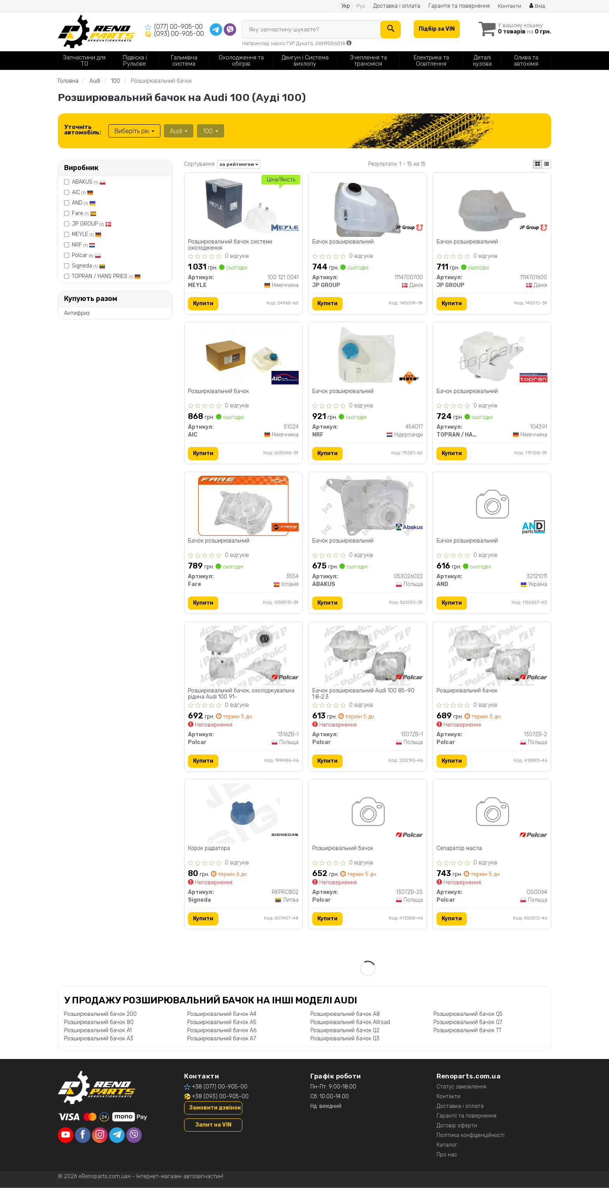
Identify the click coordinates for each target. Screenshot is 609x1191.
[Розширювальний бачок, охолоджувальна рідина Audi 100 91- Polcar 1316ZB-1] (243, 657)
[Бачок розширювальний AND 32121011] (492, 507)
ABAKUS (89, 182)
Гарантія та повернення (458, 6)
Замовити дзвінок (215, 1111)
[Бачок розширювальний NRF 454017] (367, 356)
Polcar (86, 255)
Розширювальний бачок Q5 (468, 1017)
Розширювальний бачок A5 (221, 1025)
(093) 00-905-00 (179, 33)
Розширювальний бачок (218, 392)
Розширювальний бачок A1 (98, 1033)
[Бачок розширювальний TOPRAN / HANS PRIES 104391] (492, 356)
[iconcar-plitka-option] (537, 164)
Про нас (447, 1157)
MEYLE (86, 234)
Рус (360, 6)
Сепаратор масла (459, 851)
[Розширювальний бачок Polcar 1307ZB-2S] (367, 815)
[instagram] (100, 1138)
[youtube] (65, 1138)
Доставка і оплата (396, 6)
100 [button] (210, 131)
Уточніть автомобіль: (82, 129)
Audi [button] (178, 131)
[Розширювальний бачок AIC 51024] (243, 356)
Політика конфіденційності (471, 1138)
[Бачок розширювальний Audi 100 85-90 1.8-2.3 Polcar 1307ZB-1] (368, 657)
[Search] (389, 29)
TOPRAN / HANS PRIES (106, 276)
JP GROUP (91, 224)
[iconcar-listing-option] (546, 164)
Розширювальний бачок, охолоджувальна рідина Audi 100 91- (241, 696)
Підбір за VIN (436, 29)
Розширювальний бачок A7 (221, 1041)
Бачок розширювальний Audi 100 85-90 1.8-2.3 (363, 696)
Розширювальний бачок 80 (99, 1025)
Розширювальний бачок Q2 (344, 1033)
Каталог (447, 1148)
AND (84, 203)
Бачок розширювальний (343, 242)
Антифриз (76, 313)
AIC (82, 192)
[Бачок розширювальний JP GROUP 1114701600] (492, 206)
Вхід (537, 6)
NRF (83, 245)
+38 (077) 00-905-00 (219, 1090)
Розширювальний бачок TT (467, 1033)
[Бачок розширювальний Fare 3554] (243, 507)
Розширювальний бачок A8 (345, 1017)
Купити (203, 304)
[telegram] (117, 1138)
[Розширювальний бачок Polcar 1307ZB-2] (492, 657)
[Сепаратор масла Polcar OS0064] (492, 815)
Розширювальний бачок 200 (100, 1017)
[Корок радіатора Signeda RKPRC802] (243, 815)
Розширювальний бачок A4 (221, 1017)
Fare (84, 213)
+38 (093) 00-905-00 (220, 1099)
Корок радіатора (209, 851)
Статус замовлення (461, 1090)
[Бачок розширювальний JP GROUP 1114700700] (368, 206)
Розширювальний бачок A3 (98, 1041)
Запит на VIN (213, 1128)
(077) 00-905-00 (178, 26)
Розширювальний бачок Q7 (467, 1025)
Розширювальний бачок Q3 (344, 1041)
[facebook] (82, 1138)
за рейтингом (238, 164)
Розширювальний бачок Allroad (350, 1025)
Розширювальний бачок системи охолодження (230, 245)
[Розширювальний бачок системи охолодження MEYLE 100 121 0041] (243, 206)
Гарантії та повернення (466, 1119)
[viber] (134, 1138)
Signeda (88, 266)
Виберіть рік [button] (134, 131)
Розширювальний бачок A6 (221, 1033)
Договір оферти (457, 1128)
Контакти (509, 6)
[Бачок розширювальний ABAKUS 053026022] (367, 507)
